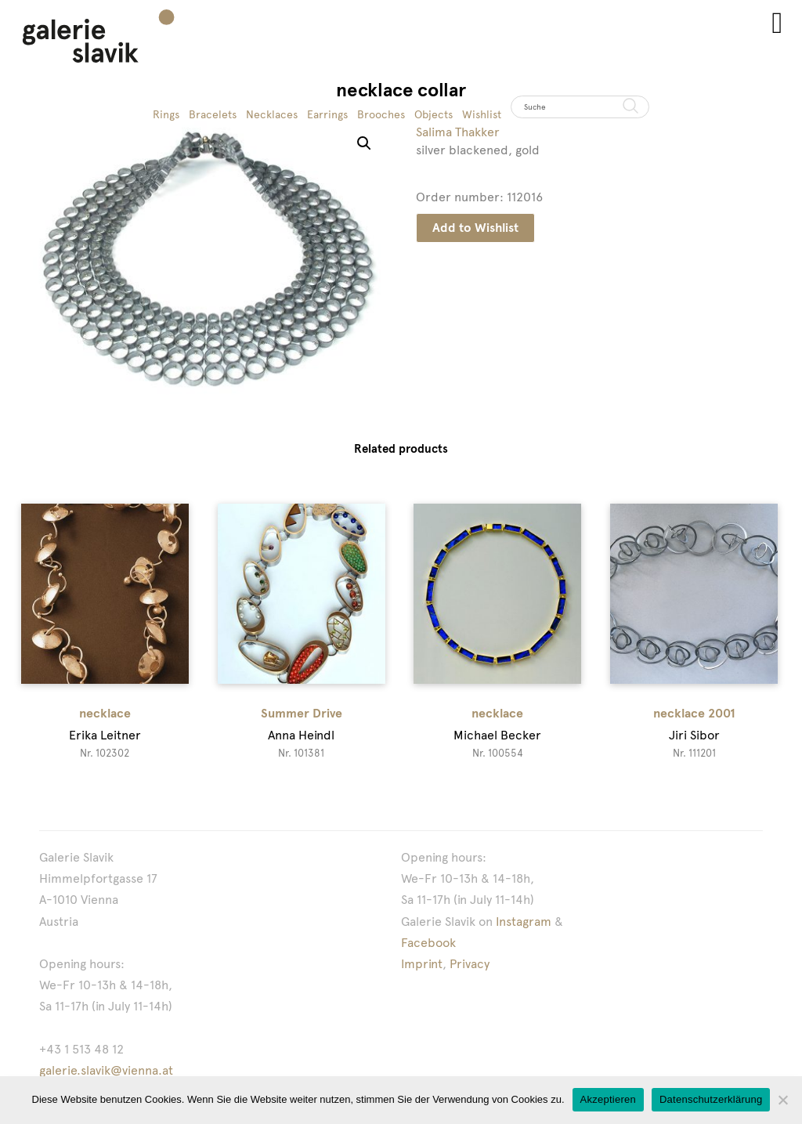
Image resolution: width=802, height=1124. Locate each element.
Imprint (422, 963)
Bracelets (213, 114)
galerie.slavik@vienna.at (106, 1070)
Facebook (428, 942)
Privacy (470, 963)
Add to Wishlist (475, 227)
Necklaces (272, 114)
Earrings (327, 114)
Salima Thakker (458, 132)
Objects (433, 114)
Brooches (381, 114)
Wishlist (481, 114)
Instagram (523, 921)
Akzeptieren (608, 1099)
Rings (166, 114)
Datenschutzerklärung (710, 1099)
